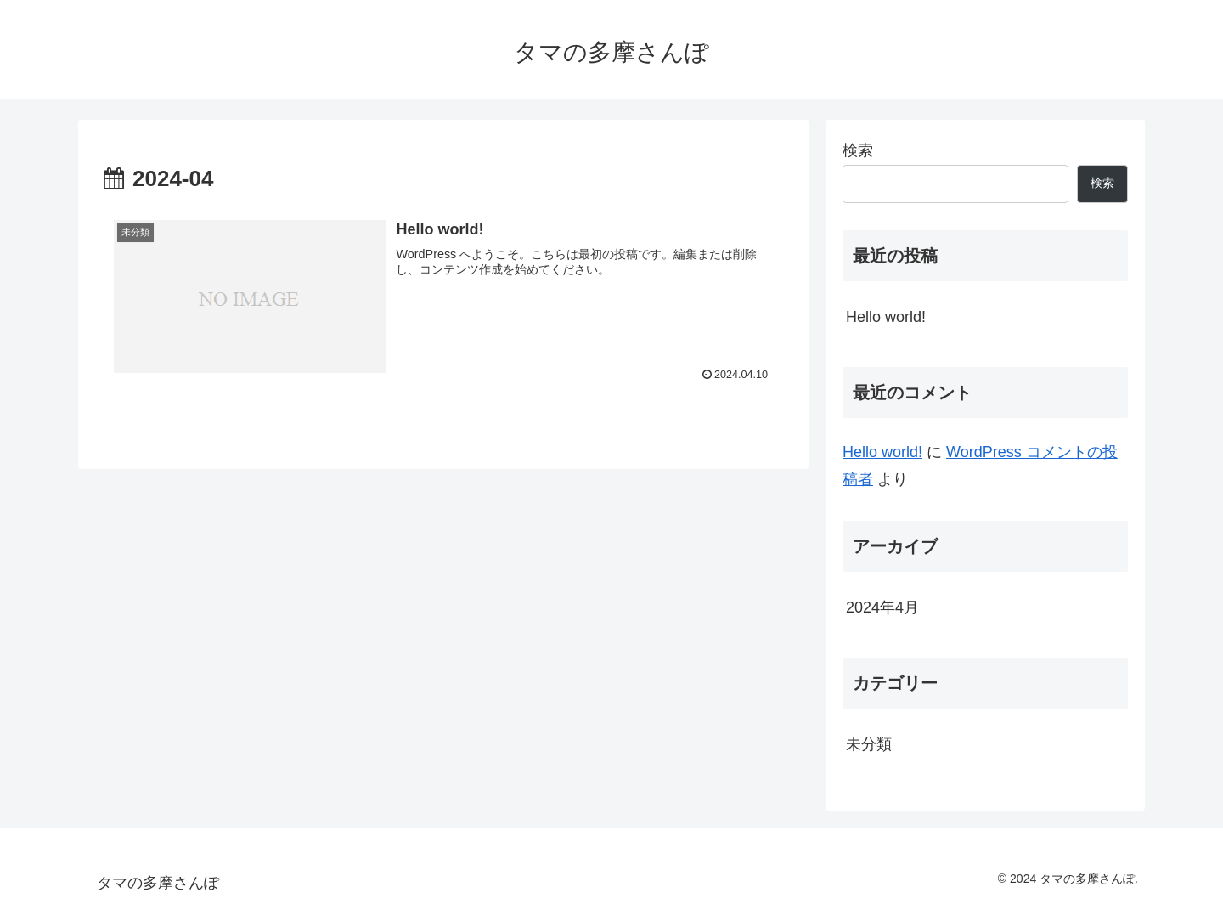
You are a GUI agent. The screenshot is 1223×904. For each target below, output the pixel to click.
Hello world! (886, 316)
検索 (858, 150)
